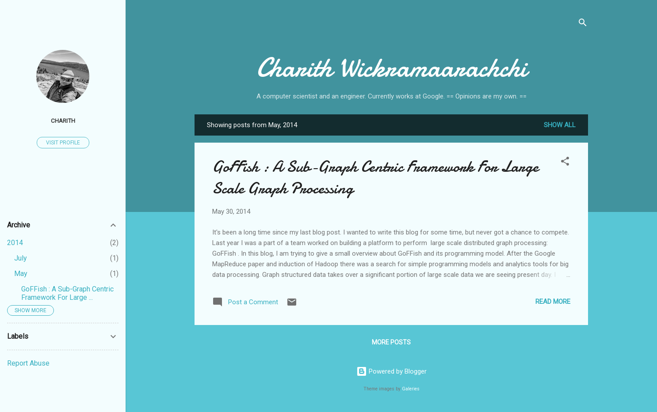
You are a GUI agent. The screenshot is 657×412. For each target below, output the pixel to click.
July (20, 258)
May (20, 273)
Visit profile (63, 143)
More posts (391, 342)
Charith (63, 120)
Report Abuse (28, 363)
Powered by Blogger (391, 371)
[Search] (582, 24)
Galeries (411, 389)
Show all (560, 125)
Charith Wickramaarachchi (391, 68)
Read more (552, 302)
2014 (15, 242)
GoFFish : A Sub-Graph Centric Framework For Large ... (67, 293)
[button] (565, 163)
